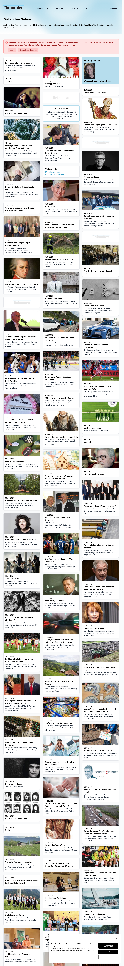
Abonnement (44, 8)
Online (85, 8)
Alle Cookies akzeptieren (108, 945)
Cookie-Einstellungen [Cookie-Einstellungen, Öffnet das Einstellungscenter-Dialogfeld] (108, 957)
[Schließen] (116, 938)
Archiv (75, 8)
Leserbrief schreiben (56, 174)
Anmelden (114, 8)
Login (12, 50)
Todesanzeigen (54, 172)
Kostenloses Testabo (28, 50)
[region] (85, 948)
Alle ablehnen (108, 952)
